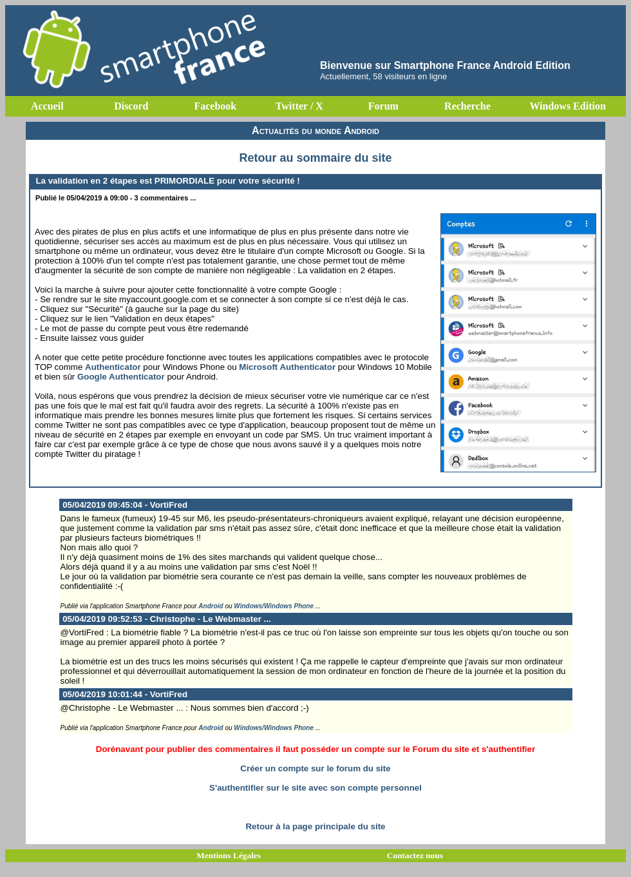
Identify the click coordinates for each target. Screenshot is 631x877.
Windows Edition (567, 106)
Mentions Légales (228, 855)
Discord (131, 106)
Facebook (215, 106)
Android (210, 606)
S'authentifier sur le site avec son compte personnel (315, 788)
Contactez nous (415, 855)
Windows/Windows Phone (274, 606)
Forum (383, 106)
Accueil (47, 106)
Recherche (467, 106)
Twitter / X (299, 106)
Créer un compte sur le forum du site (315, 768)
